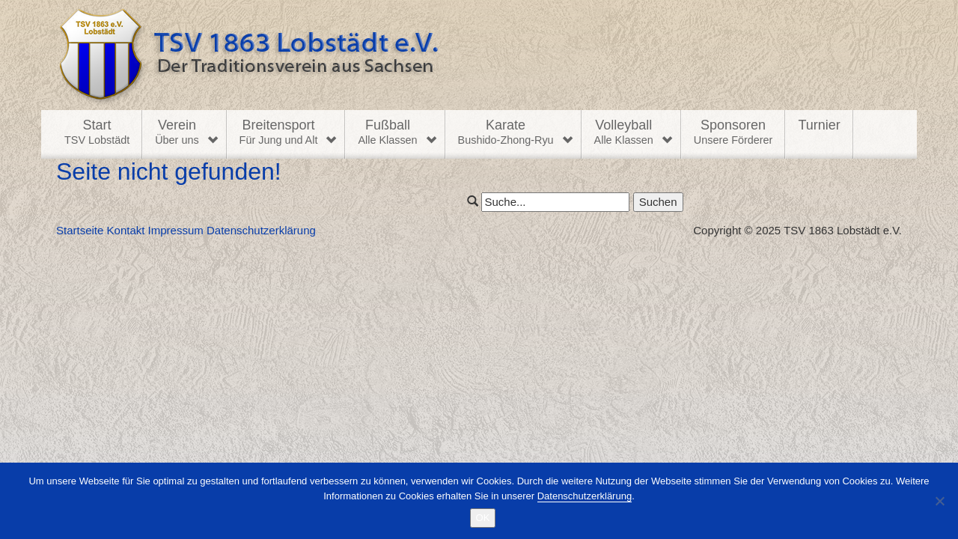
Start (96, 132)
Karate (506, 132)
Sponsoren (733, 132)
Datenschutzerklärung (261, 230)
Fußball (387, 132)
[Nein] (939, 500)
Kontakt (126, 230)
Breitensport (279, 132)
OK (483, 517)
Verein (176, 132)
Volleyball (623, 132)
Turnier (819, 125)
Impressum (176, 230)
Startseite (79, 230)
